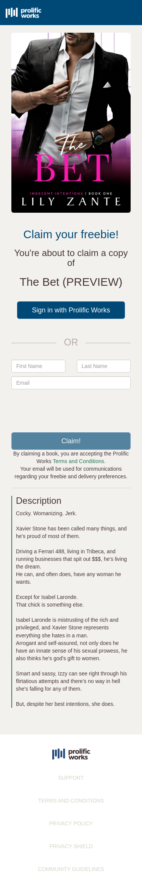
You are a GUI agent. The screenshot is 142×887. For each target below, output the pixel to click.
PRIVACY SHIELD (71, 846)
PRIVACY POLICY (71, 823)
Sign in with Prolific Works (71, 310)
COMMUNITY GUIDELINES (71, 869)
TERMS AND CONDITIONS (71, 801)
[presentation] (71, 408)
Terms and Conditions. (79, 461)
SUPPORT (71, 778)
